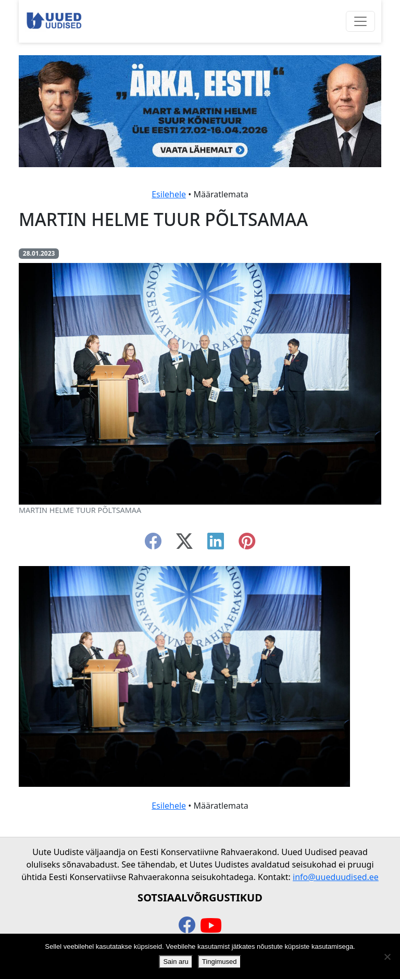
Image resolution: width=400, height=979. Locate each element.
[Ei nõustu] (387, 956)
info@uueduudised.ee (336, 877)
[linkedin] (215, 544)
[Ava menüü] (360, 21)
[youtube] (211, 926)
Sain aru (175, 961)
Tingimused (219, 961)
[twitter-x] (184, 544)
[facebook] (153, 544)
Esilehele (169, 194)
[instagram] (246, 544)
